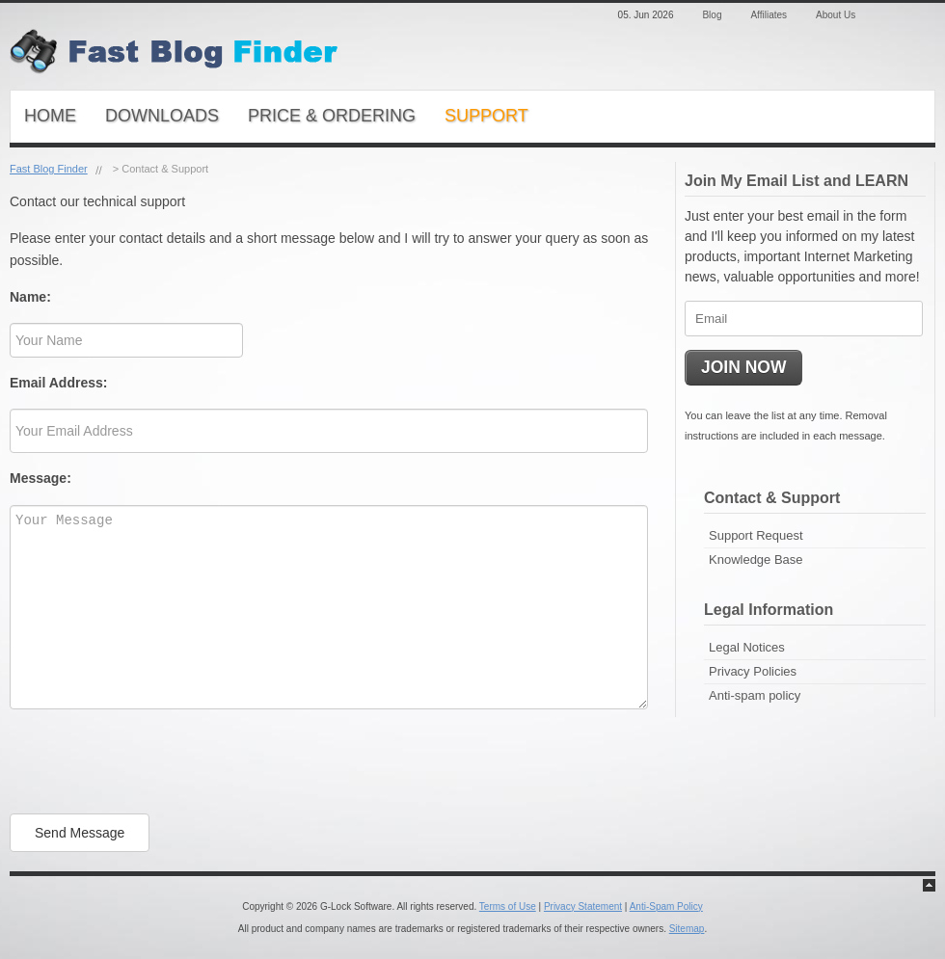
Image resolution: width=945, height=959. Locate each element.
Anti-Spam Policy (666, 906)
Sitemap (687, 928)
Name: (30, 297)
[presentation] (156, 761)
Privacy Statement (583, 906)
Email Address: (58, 382)
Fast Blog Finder (49, 168)
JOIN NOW (743, 367)
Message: (40, 478)
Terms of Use (507, 906)
